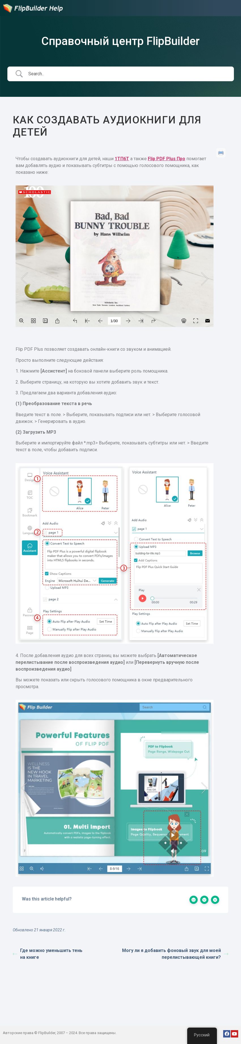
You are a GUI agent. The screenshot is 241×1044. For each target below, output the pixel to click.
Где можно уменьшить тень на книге (47, 954)
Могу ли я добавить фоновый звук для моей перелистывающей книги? (175, 954)
